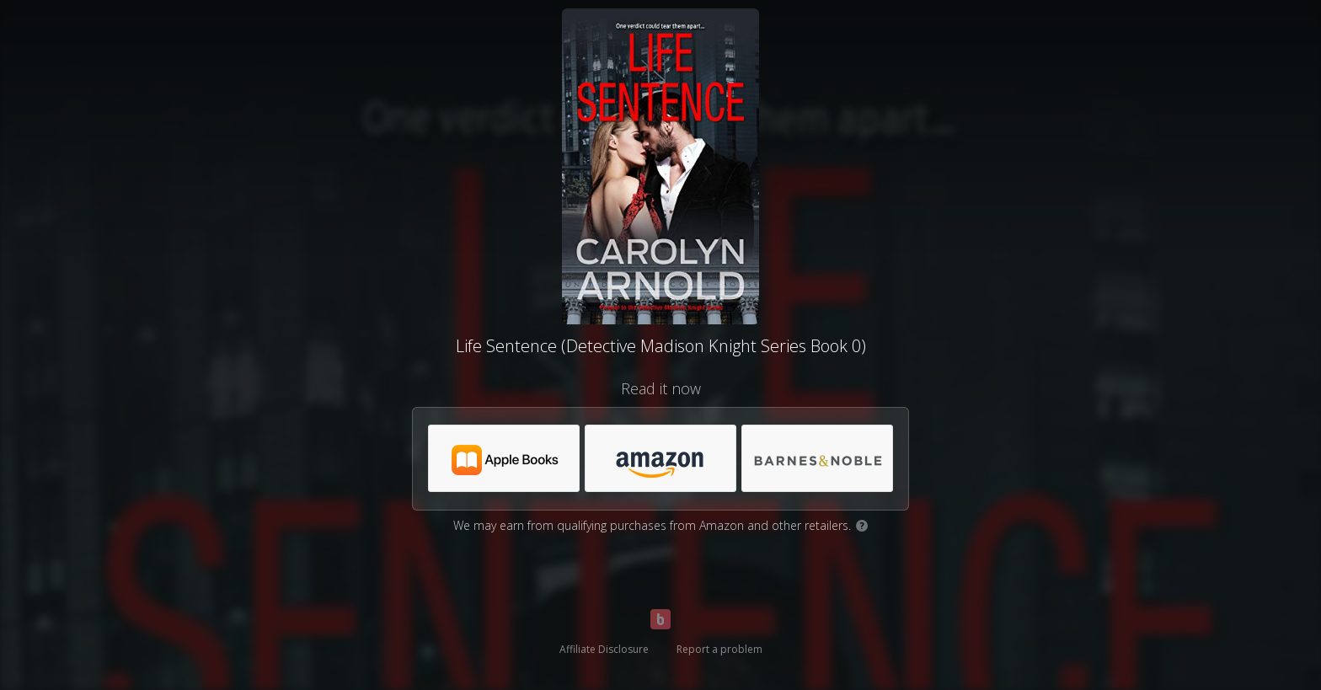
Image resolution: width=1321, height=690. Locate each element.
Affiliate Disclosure (604, 649)
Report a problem (719, 649)
